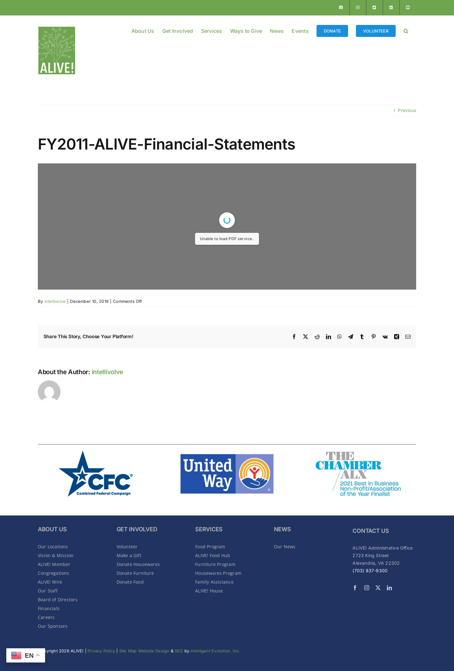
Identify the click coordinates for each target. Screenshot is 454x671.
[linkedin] (389, 587)
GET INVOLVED (137, 529)
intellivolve (55, 301)
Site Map (128, 650)
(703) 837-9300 (369, 570)
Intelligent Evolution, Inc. (215, 650)
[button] (406, 30)
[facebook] (355, 587)
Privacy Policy (101, 650)
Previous (407, 110)
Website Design (154, 650)
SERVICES (209, 529)
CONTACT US (370, 530)
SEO (179, 650)
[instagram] (366, 587)
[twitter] (378, 587)
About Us (52, 529)
